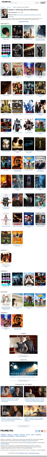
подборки (38, 434)
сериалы (22, 434)
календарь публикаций (7, 436)
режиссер (26, 14)
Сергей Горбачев (5, 443)
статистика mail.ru (20, 436)
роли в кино (20, 14)
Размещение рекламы (34, 453)
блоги (28, 434)
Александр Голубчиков (31, 442)
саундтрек (11, 16)
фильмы (16, 434)
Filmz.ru (25, 440)
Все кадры (23, 356)
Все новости (23, 380)
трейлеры (3, 434)
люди (32, 434)
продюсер (32, 14)
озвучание (38, 14)
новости (10, 434)
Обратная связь (24, 453)
